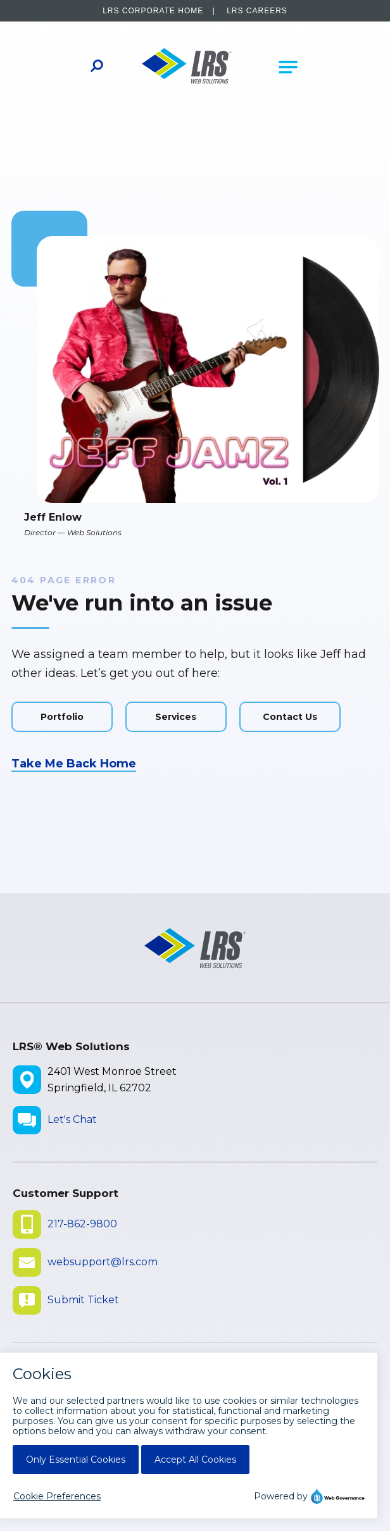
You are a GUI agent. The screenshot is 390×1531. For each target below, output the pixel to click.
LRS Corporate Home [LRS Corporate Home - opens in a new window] (153, 10)
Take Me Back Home (73, 764)
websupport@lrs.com (102, 1262)
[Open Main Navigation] (288, 67)
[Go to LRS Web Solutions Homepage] (187, 67)
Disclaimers (48, 1420)
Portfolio (62, 716)
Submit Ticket (83, 1300)
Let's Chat (72, 1119)
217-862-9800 (82, 1224)
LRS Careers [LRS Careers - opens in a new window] (257, 10)
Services (175, 716)
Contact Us (290, 716)
